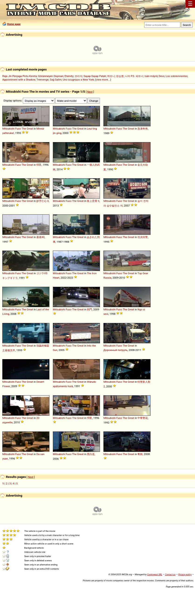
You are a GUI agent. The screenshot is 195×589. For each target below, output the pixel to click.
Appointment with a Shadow (18, 79)
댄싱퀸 (120, 76)
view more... (103, 79)
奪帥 (140, 454)
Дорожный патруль (115, 350)
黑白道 (91, 454)
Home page (14, 24)
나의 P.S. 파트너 (134, 76)
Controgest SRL (154, 574)
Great (30, 128)
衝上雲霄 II (93, 201)
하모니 (111, 76)
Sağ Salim (56, 79)
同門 (89, 309)
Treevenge (42, 79)
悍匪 (38, 164)
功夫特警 (142, 237)
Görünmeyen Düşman (50, 76)
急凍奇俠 (142, 128)
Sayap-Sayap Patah (95, 76)
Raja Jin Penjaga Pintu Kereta (19, 76)
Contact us (170, 574)
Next (89, 91)
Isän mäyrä (151, 76)
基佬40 (40, 237)
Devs (161, 76)
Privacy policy (185, 574)
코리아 (78, 76)
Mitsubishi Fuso (11, 128)
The (24, 128)
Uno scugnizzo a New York (78, 79)
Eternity (69, 76)
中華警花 (142, 418)
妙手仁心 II (42, 201)
